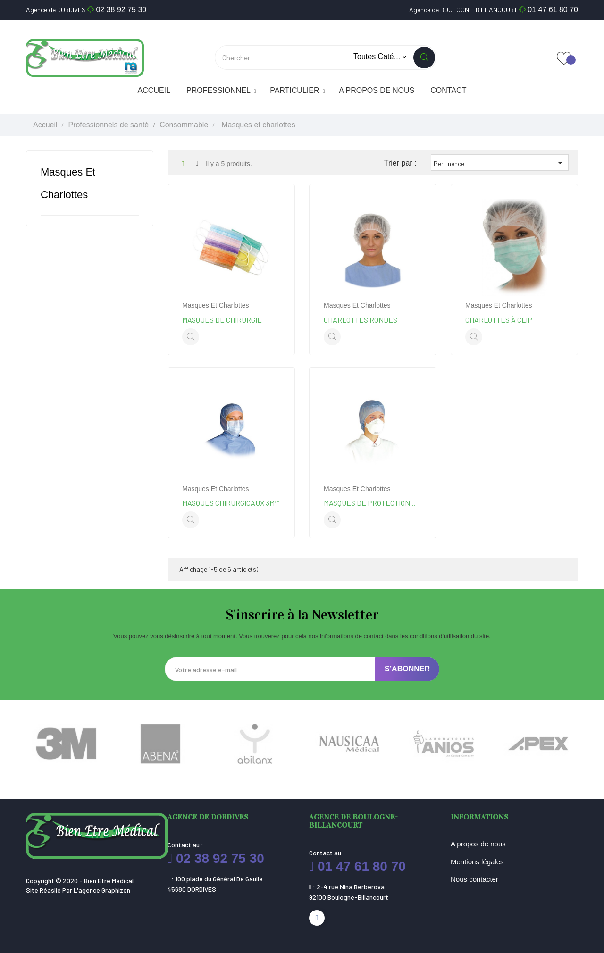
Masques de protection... (370, 502)
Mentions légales (477, 862)
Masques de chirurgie (222, 319)
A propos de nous (478, 844)
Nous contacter (474, 879)
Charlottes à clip (498, 319)
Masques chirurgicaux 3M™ (231, 502)
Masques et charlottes (215, 305)
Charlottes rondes (360, 319)
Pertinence (500, 162)
